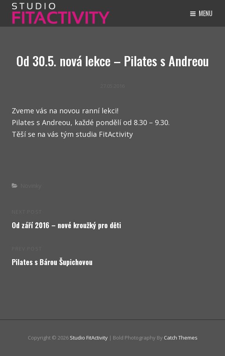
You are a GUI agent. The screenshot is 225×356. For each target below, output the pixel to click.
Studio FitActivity (89, 337)
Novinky (31, 185)
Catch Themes (181, 337)
